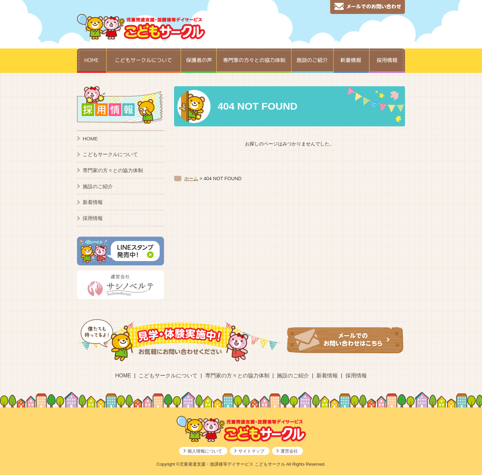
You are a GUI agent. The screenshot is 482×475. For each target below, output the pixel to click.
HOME (90, 138)
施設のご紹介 (98, 186)
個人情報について (204, 451)
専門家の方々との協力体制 (113, 170)
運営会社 (289, 451)
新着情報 (93, 202)
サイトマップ (251, 451)
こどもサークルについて (110, 154)
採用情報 (93, 218)
